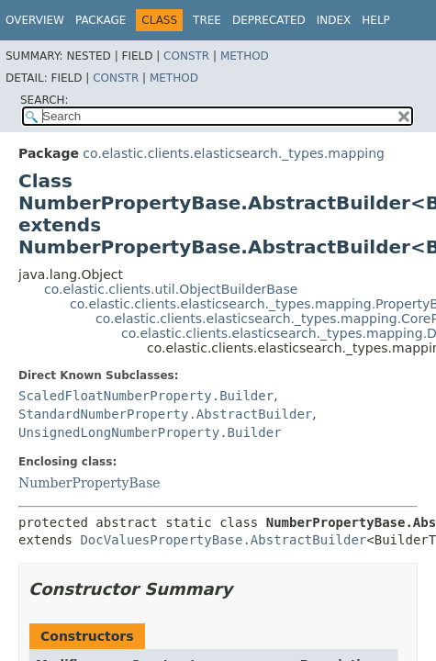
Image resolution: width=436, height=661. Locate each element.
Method (244, 56)
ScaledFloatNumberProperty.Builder (146, 395)
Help (376, 20)
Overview (35, 20)
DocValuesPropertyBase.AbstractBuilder (223, 539)
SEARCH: (44, 100)
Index (334, 20)
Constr (186, 56)
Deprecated (269, 20)
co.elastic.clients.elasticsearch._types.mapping (234, 153)
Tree (207, 20)
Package (100, 20)
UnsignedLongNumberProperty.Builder (150, 432)
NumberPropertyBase (89, 483)
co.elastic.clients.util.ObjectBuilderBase (170, 289)
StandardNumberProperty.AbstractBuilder (165, 414)
